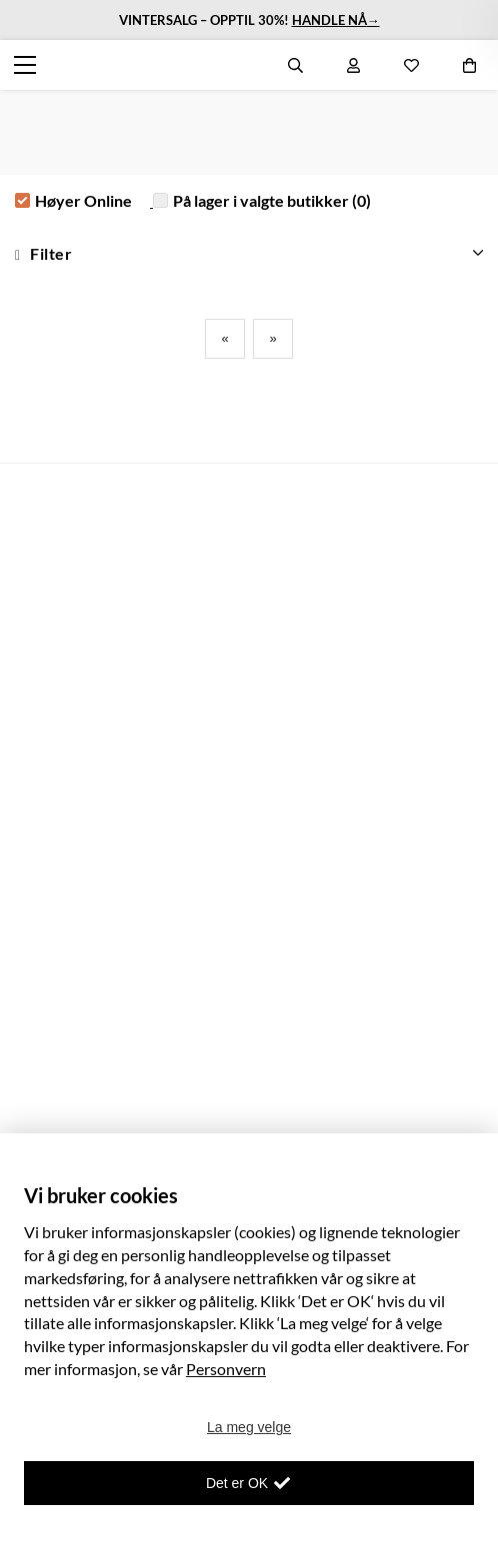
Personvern (226, 1368)
